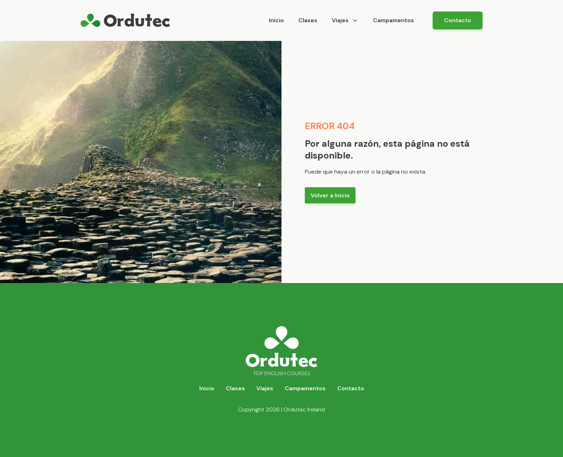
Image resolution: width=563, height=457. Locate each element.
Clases (307, 20)
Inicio (276, 20)
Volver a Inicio (330, 195)
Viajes (345, 20)
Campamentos (393, 20)
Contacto (457, 20)
